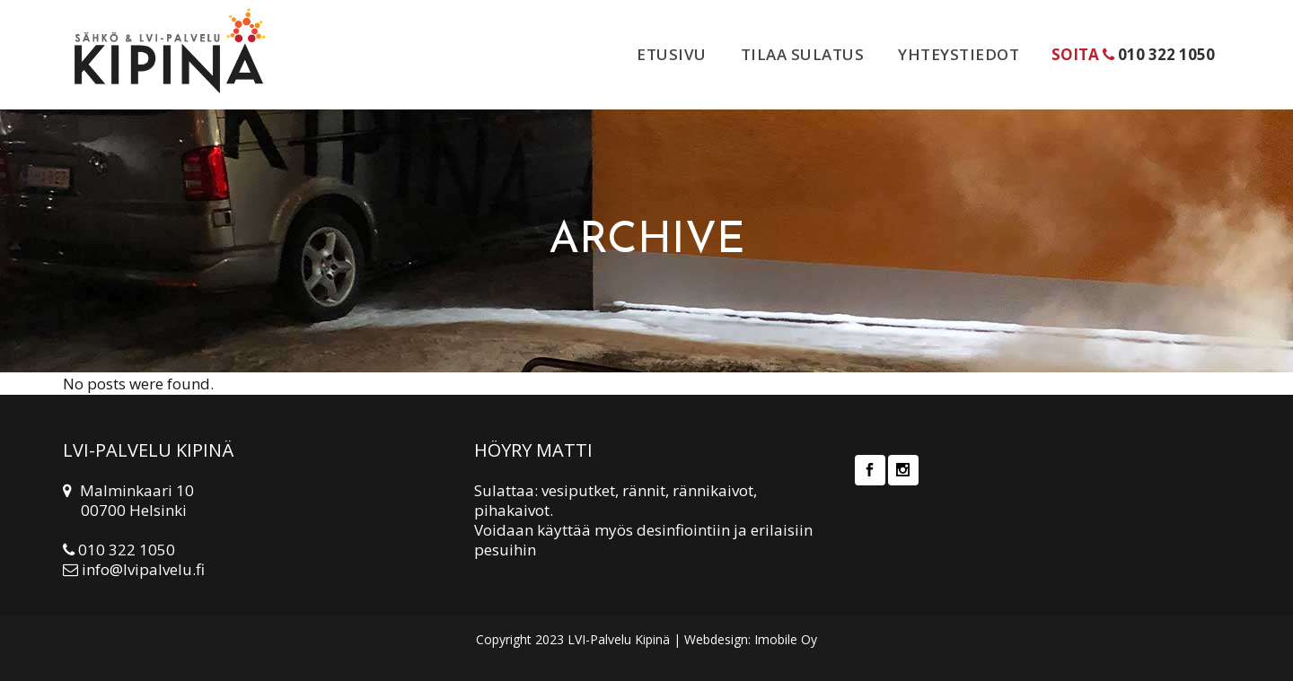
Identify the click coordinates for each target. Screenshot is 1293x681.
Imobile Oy (785, 639)
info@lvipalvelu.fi (143, 569)
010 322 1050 (1166, 54)
